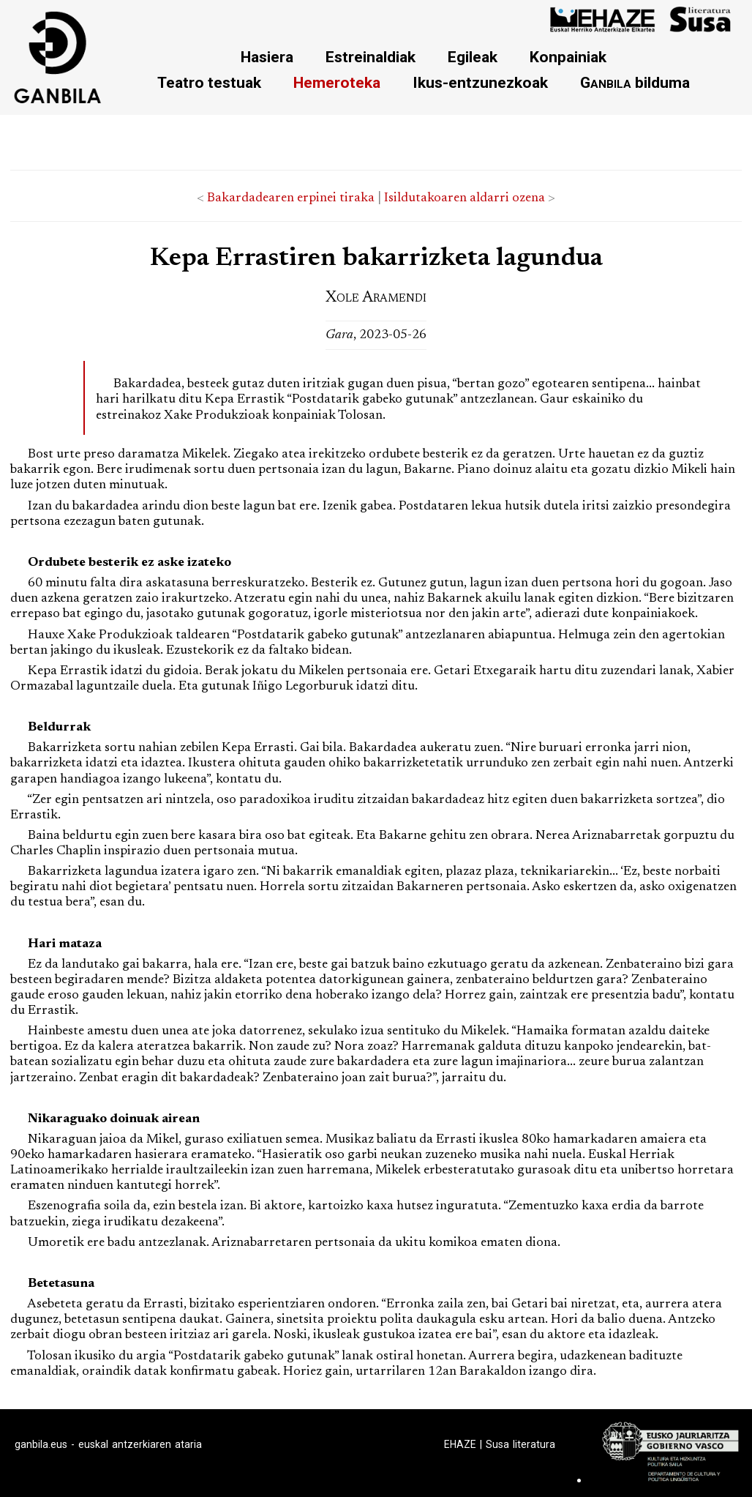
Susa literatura (520, 1444)
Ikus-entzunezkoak (480, 82)
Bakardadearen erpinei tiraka (291, 198)
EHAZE (460, 1444)
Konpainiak (568, 57)
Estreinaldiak (371, 57)
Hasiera (267, 57)
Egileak (472, 57)
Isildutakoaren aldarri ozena (464, 198)
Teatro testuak (209, 82)
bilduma (635, 82)
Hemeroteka (336, 82)
